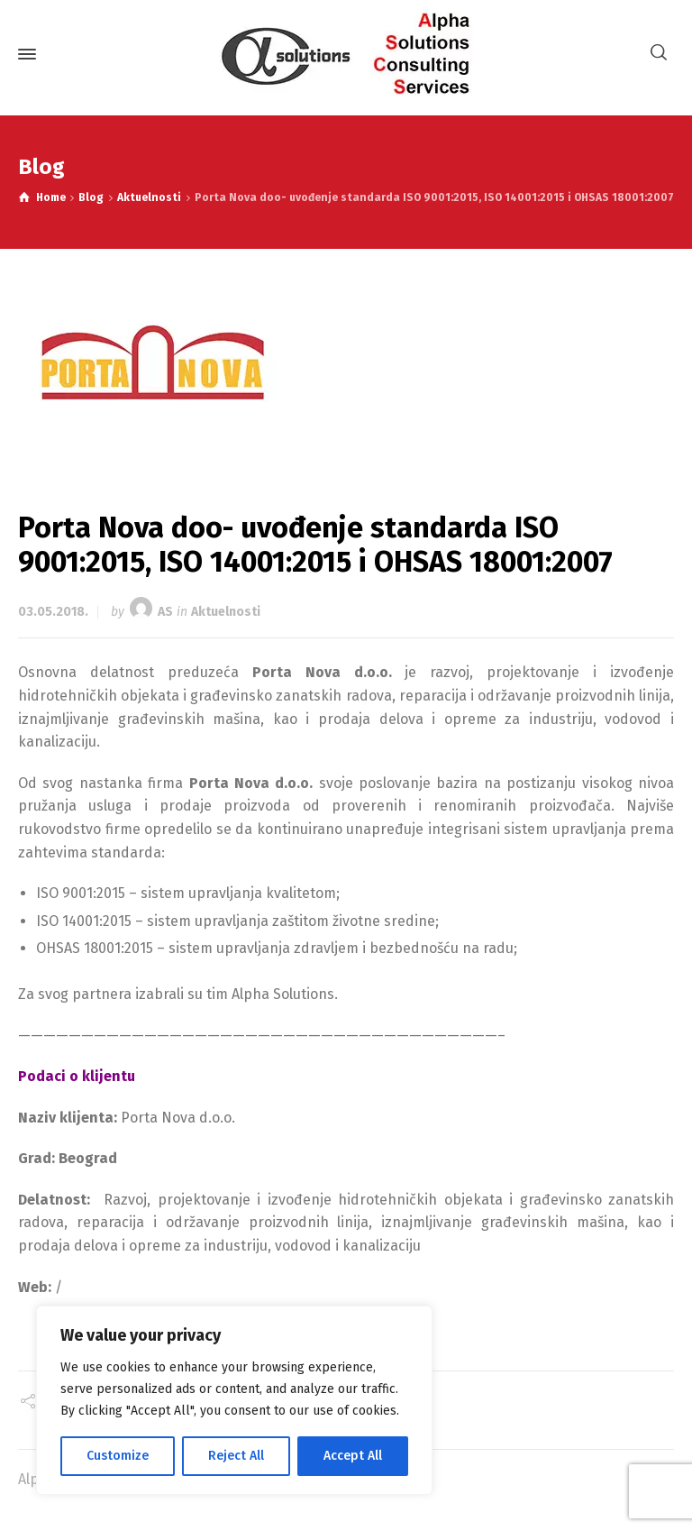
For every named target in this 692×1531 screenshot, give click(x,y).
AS (165, 611)
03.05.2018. (53, 611)
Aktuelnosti (225, 611)
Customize (117, 1455)
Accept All (352, 1455)
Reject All (236, 1455)
